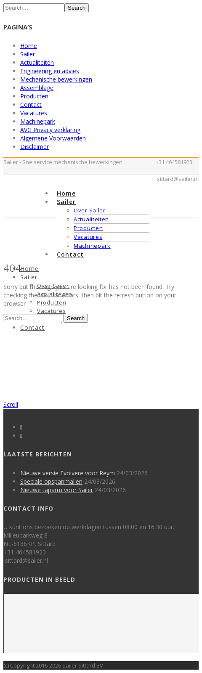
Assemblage (36, 88)
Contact (31, 105)
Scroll (10, 404)
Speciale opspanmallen (51, 481)
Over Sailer (90, 210)
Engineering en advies (49, 71)
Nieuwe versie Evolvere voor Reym (67, 473)
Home (28, 46)
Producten (34, 96)
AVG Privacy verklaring (50, 130)
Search (76, 8)
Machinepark (37, 121)
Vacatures (33, 113)
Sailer (27, 54)
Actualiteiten (37, 62)
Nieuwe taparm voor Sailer (56, 490)
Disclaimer (34, 147)
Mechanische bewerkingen (56, 79)
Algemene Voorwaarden (53, 138)
